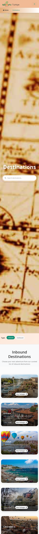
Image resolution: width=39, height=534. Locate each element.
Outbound (20, 338)
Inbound (10, 337)
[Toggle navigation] (34, 4)
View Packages (21, 394)
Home (5, 10)
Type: (3, 338)
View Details (9, 394)
